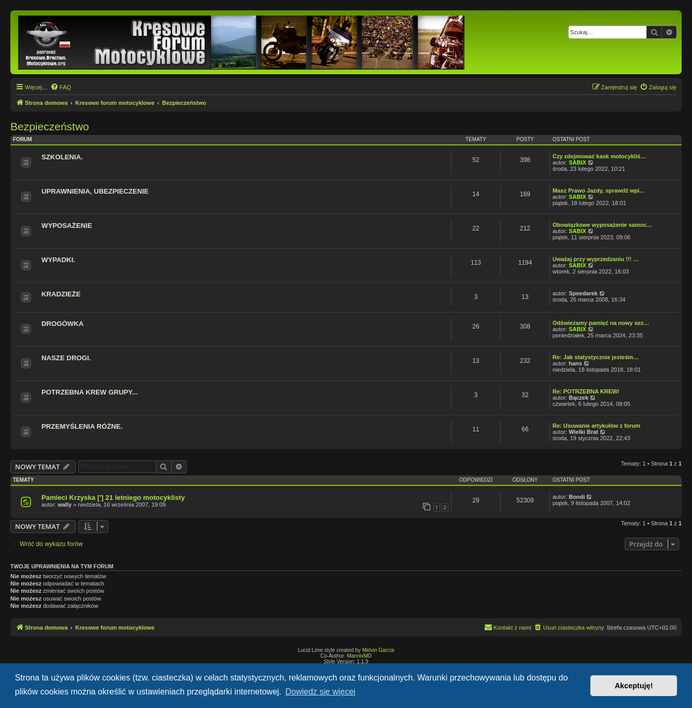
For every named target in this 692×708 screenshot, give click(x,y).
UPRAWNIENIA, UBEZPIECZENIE (95, 191)
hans (575, 363)
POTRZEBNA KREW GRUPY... (89, 392)
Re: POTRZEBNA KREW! (586, 391)
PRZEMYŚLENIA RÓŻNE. (81, 426)
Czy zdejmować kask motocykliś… (599, 156)
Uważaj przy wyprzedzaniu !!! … (596, 259)
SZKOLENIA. (62, 157)
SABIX (577, 162)
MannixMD (359, 656)
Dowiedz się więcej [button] (320, 691)
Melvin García (378, 650)
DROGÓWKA (62, 324)
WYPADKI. (58, 260)
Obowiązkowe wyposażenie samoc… (603, 225)
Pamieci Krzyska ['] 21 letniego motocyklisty (113, 497)
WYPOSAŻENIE (66, 225)
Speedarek (583, 293)
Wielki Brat (583, 432)
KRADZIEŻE (60, 294)
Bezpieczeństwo (49, 126)
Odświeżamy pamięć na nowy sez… (601, 323)
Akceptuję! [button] (634, 686)
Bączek (578, 397)
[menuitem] (60, 87)
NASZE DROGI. (66, 358)
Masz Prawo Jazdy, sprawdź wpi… (599, 190)
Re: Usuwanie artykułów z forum (596, 426)
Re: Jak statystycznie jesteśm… (596, 357)
